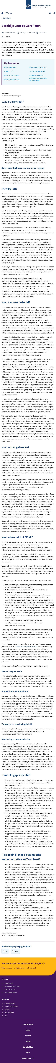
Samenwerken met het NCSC (12, 986)
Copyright (28, 1035)
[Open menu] (9, 13)
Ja (7, 951)
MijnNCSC (7, 1009)
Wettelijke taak (9, 983)
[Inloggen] (54, 13)
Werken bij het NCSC (10, 989)
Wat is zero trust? (10, 67)
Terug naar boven (28, 1058)
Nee (16, 951)
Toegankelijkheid (28, 1047)
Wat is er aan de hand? (12, 75)
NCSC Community (9, 1012)
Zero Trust (6, 18)
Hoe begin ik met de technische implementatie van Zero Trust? (38, 78)
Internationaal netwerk (11, 992)
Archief (28, 1052)
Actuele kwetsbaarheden (11, 1006)
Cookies (28, 1030)
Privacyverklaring (28, 1024)
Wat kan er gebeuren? (12, 79)
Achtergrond (8, 71)
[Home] (2, 13)
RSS (6, 1015)
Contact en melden (10, 1003)
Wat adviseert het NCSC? (37, 67)
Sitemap (28, 1041)
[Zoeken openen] (50, 13)
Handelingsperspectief (37, 71)
